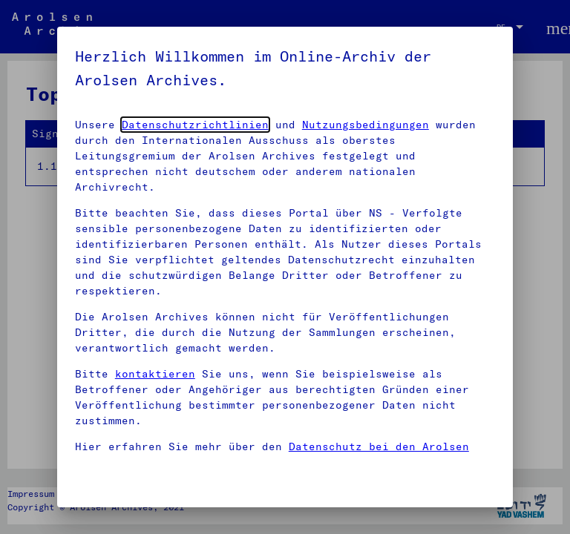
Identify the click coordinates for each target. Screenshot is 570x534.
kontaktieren (155, 373)
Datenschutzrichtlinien (195, 124)
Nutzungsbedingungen (365, 124)
